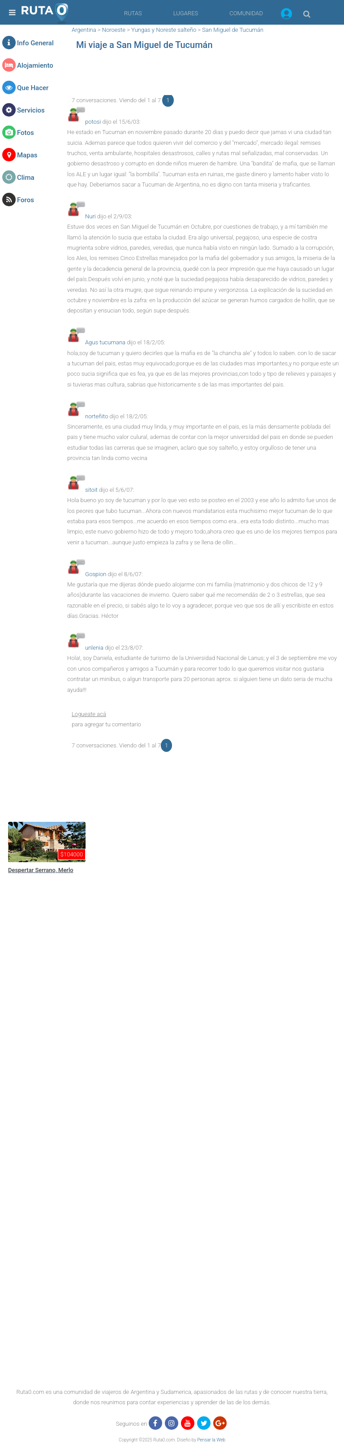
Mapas (27, 155)
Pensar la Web (211, 1439)
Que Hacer (32, 88)
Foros (25, 200)
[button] (286, 15)
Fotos (25, 133)
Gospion (95, 574)
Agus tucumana (105, 342)
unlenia (94, 647)
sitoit (91, 489)
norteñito (96, 416)
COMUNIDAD (246, 13)
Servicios (31, 110)
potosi (93, 121)
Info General (35, 43)
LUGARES (185, 13)
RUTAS (133, 13)
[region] (203, 75)
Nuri (90, 216)
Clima (25, 178)
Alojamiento (35, 65)
